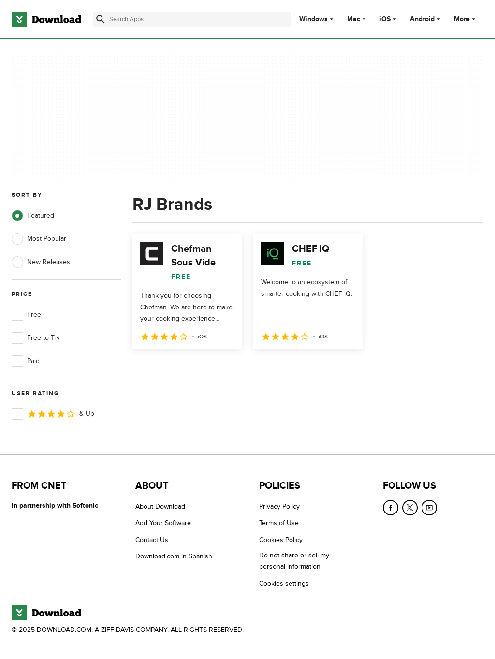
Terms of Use (279, 523)
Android (422, 19)
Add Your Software (163, 523)
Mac (353, 19)
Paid (26, 361)
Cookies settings (284, 583)
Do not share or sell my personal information (294, 561)
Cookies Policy (281, 540)
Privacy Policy (279, 506)
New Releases (41, 262)
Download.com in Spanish (173, 556)
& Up (53, 414)
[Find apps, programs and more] (192, 19)
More (466, 19)
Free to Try (36, 338)
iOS (385, 19)
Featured (33, 215)
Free (26, 315)
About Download (160, 506)
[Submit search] (100, 19)
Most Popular (39, 239)
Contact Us (151, 540)
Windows (313, 19)
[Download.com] (46, 19)
